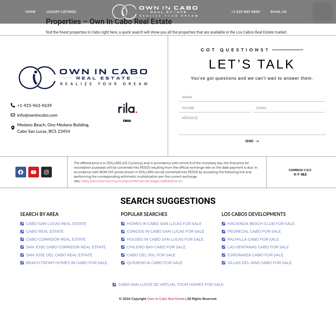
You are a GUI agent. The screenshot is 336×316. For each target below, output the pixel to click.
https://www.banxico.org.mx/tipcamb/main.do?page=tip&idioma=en (132, 189)
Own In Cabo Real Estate (165, 307)
